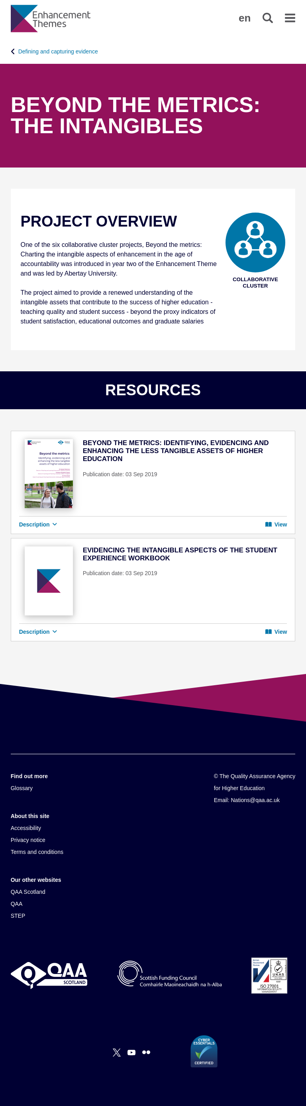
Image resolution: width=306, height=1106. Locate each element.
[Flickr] (146, 1053)
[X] (117, 1053)
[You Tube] (131, 1053)
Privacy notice (28, 840)
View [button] (276, 524)
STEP (18, 916)
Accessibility (26, 828)
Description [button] (38, 524)
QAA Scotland (28, 892)
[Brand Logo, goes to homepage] (50, 18)
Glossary (22, 788)
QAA (17, 904)
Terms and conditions (37, 852)
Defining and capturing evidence (58, 51)
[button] (245, 18)
